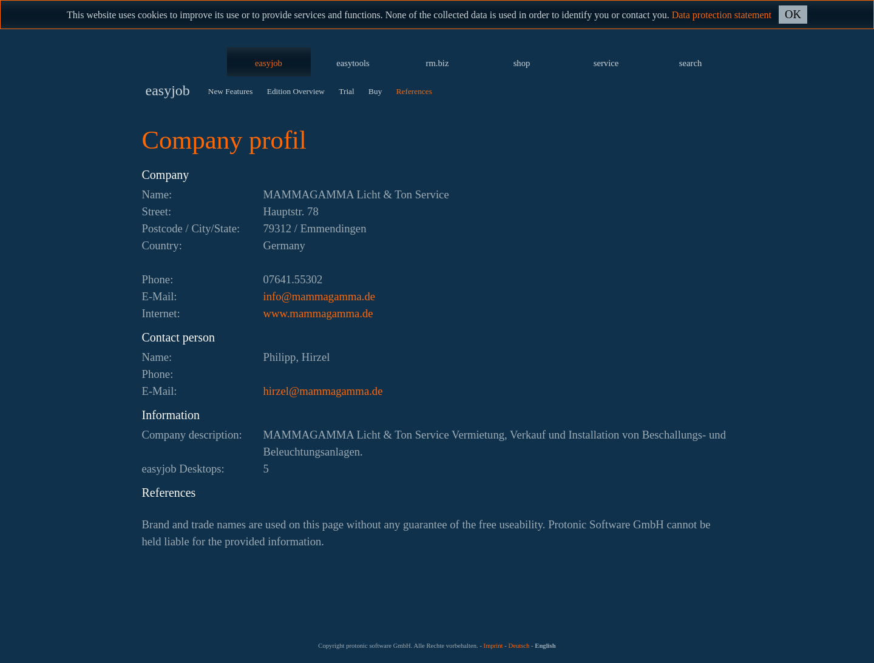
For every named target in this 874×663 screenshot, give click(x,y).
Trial (346, 91)
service (606, 63)
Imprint (493, 645)
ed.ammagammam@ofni (319, 296)
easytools (353, 63)
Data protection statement (721, 15)
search (690, 63)
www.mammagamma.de (318, 313)
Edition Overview (296, 91)
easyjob (268, 63)
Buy (375, 91)
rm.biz (437, 63)
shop (521, 63)
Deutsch (518, 645)
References (414, 91)
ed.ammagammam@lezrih (323, 391)
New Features (230, 91)
